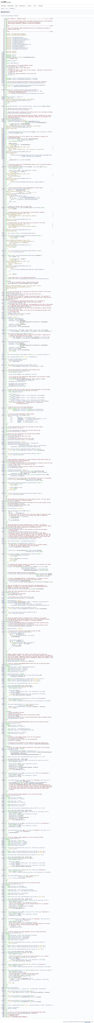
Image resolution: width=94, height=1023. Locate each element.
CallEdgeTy (13, 1013)
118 (3, 155)
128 (3, 166)
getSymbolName (17, 359)
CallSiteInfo (13, 592)
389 (3, 471)
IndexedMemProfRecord (16, 528)
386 (3, 467)
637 (3, 760)
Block (38, 121)
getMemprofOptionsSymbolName (27, 89)
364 (3, 442)
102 (3, 136)
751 (3, 893)
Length (48, 970)
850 (3, 1008)
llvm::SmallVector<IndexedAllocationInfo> (19, 531)
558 (3, 668)
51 (3, 77)
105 (3, 140)
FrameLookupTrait (14, 838)
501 (3, 601)
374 (3, 453)
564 (3, 675)
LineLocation (13, 987)
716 (3, 852)
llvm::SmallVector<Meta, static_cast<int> (30, 106)
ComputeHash (20, 683)
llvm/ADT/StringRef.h (18, 42)
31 (3, 53)
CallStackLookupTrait (16, 933)
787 (3, 935)
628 (3, 749)
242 (3, 299)
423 (3, 510)
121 (3, 158)
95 (3, 128)
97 (3, 130)
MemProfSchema (13, 106)
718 (3, 854)
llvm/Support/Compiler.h (19, 45)
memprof (14, 60)
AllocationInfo (14, 501)
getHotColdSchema (24, 113)
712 (3, 847)
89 (3, 121)
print (11, 632)
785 (3, 933)
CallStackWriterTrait (16, 884)
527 (3, 632)
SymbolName (27, 306)
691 (3, 823)
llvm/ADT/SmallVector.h (18, 40)
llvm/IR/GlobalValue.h (18, 43)
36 (3, 59)
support (20, 141)
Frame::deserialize (18, 878)
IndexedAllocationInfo (16, 461)
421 (3, 508)
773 (3, 918)
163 (3, 207)
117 (3, 154)
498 (3, 598)
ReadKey (15, 698)
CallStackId (13, 428)
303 (3, 370)
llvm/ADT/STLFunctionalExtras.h (21, 39)
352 (3, 428)
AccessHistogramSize (16, 196)
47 (3, 72)
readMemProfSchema (11, 661)
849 (3, 1007)
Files (35, 5)
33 (3, 56)
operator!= (13, 250)
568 (3, 679)
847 (3, 1005)
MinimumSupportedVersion (24, 78)
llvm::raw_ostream (19, 632)
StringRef (10, 359)
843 (3, 1000)
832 (3, 987)
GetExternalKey (21, 681)
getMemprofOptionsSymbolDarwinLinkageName (31, 85)
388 (3, 470)
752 (3, 894)
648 (3, 773)
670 (3, 798)
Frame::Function (21, 409)
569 (3, 681)
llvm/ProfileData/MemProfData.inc (21, 44)
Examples (40, 5)
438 (3, 528)
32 (3, 54)
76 (3, 106)
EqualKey (16, 678)
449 (3, 541)
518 (3, 621)
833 (3, 988)
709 (3, 844)
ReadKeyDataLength (12, 686)
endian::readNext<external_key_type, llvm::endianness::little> (30, 700)
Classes (30, 5)
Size (9, 102)
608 (3, 726)
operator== (13, 235)
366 (3, 444)
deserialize (12, 133)
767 (3, 911)
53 (3, 79)
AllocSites (34, 531)
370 (3, 449)
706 (3, 840)
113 (3, 149)
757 (3, 900)
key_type (13, 725)
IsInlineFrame (14, 315)
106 (3, 141)
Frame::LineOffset (37, 409)
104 (3, 138)
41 (3, 65)
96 (3, 129)
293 (3, 359)
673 (3, 802)
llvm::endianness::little (28, 170)
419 (3, 506)
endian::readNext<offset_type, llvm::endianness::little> (27, 691)
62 (3, 89)
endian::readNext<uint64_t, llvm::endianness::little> (26, 395)
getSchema (36, 207)
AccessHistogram (30, 199)
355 (3, 431)
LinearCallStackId (15, 431)
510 (3, 612)
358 (3, 435)
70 (3, 99)
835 (3, 991)
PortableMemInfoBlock (16, 119)
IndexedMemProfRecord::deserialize (23, 706)
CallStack (21, 503)
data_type (13, 667)
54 (3, 80)
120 (3, 157)
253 (3, 312)
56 (3, 83)
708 (3, 843)
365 (3, 443)
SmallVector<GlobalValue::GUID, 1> (17, 439)
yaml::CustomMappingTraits (23, 278)
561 (3, 671)
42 (3, 66)
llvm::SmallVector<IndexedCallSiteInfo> (19, 538)
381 (3, 461)
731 (3, 869)
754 (3, 896)
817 (3, 970)
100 (3, 134)
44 (3, 69)
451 (3, 543)
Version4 (10, 74)
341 (3, 415)
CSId (15, 437)
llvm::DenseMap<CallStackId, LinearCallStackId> (35, 569)
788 (3, 936)
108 (3, 143)
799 (3, 949)
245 (3, 303)
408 (3, 493)
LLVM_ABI (8, 109)
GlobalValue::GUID (12, 303)
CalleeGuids (30, 439)
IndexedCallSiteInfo (16, 435)
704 (3, 838)
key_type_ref (14, 726)
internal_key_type (16, 668)
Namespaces (22, 5)
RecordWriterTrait (15, 723)
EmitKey (12, 773)
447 (3, 538)
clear (11, 233)
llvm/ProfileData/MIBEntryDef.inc (21, 100)
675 (3, 804)
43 (3, 67)
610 (3, 728)
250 (3, 309)
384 (3, 465)
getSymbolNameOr (18, 365)
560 (3, 670)
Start (9, 98)
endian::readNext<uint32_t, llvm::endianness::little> (26, 397)
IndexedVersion (13, 66)
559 (3, 669)
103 (3, 137)
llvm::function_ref (15, 582)
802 (3, 952)
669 (3, 797)
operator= (14, 341)
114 (3, 150)
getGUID (24, 588)
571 (3, 683)
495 (3, 594)
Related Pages (10, 5)
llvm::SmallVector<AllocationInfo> (17, 623)
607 (3, 725)
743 (3, 884)
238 (3, 295)
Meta (14, 96)
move (29, 446)
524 (3, 628)
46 (3, 71)
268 (3, 330)
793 (3, 942)
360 (3, 437)
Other (34, 235)
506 (3, 607)
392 (3, 474)
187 (3, 235)
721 (3, 858)
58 (3, 85)
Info (21, 467)
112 (3, 148)
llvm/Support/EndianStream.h (20, 48)
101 (3, 135)
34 (3, 57)
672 (3, 801)
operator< (13, 991)
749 (3, 890)
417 (3, 503)
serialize (13, 166)
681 (3, 811)
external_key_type (16, 669)
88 (3, 120)
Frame (11, 299)
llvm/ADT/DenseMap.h (17, 37)
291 (3, 356)
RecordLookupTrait (15, 664)
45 (3, 70)
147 (3, 189)
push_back (14, 980)
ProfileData (11, 8)
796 (3, 945)
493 (3, 592)
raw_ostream (36, 166)
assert (10, 360)
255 (3, 315)
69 (3, 98)
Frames (20, 594)
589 (3, 704)
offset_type (14, 671)
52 (3, 78)
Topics (16, 5)
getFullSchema (23, 109)
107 (3, 142)
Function (20, 303)
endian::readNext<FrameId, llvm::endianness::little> (32, 979)
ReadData (15, 704)
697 (3, 830)
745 (3, 886)
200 (3, 250)
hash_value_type (15, 670)
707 (3, 842)
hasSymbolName (14, 356)
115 (3, 151)
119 (3, 156)
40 (3, 64)
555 (3, 664)
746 (3, 887)
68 (3, 96)
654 (3, 780)
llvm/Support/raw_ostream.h (19, 49)
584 (3, 698)
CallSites (32, 538)
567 (3, 678)
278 (3, 341)
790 (3, 938)
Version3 (10, 72)
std (26, 446)
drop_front (39, 93)
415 (3, 501)
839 (3, 995)
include (2, 8)
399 (3, 482)
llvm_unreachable (15, 155)
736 (3, 875)
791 (3, 939)
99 (3, 133)
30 (3, 52)
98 (3, 131)
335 (3, 408)
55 (3, 81)
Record (21, 718)
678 (3, 808)
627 (3, 748)
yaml (13, 56)
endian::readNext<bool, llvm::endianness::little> (31, 401)
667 (3, 795)
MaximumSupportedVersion (24, 79)
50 (3, 75)
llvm (7, 8)
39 (3, 63)
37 (3, 60)
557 (3, 667)
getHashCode (16, 1005)
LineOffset (16, 309)
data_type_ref (15, 730)
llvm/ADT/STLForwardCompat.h (20, 38)
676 (3, 805)
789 (3, 937)
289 (3, 354)
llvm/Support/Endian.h (18, 46)
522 (3, 626)
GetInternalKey (21, 679)
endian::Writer (13, 170)
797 (3, 946)
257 (3, 317)
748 (3, 889)
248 (3, 306)
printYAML (13, 189)
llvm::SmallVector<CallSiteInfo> (17, 626)
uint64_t (21, 66)
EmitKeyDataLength (12, 760)
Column (14, 312)
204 (3, 255)
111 (3, 147)
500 (3, 600)
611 (3, 730)
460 (3, 554)
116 (3, 152)
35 (3, 58)
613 (3, 732)
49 (3, 74)
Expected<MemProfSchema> (18, 660)
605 (3, 723)
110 (3, 145)
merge (11, 543)
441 (3, 531)
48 (3, 73)
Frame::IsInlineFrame (36, 410)
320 (3, 390)
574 (3, 686)
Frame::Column (20, 410)
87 (3, 119)
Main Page (3, 5)
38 (3, 62)
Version (36, 480)
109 (3, 144)
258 (3, 318)
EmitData (12, 780)
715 (3, 851)
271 (3, 333)
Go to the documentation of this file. (10, 15)
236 (3, 292)
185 (3, 233)
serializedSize (20, 255)
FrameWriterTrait (14, 795)
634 (3, 756)
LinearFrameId (13, 295)
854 (3, 1013)
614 (3, 733)
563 (3, 674)
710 (3, 845)
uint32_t (15, 198)
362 (3, 439)
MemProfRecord (14, 63)
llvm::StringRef (14, 85)
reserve (12, 977)
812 (3, 964)
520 (3, 623)
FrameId (12, 292)
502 (3, 602)
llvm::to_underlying (21, 124)
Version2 (10, 69)
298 (3, 365)
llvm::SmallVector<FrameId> (25, 889)
